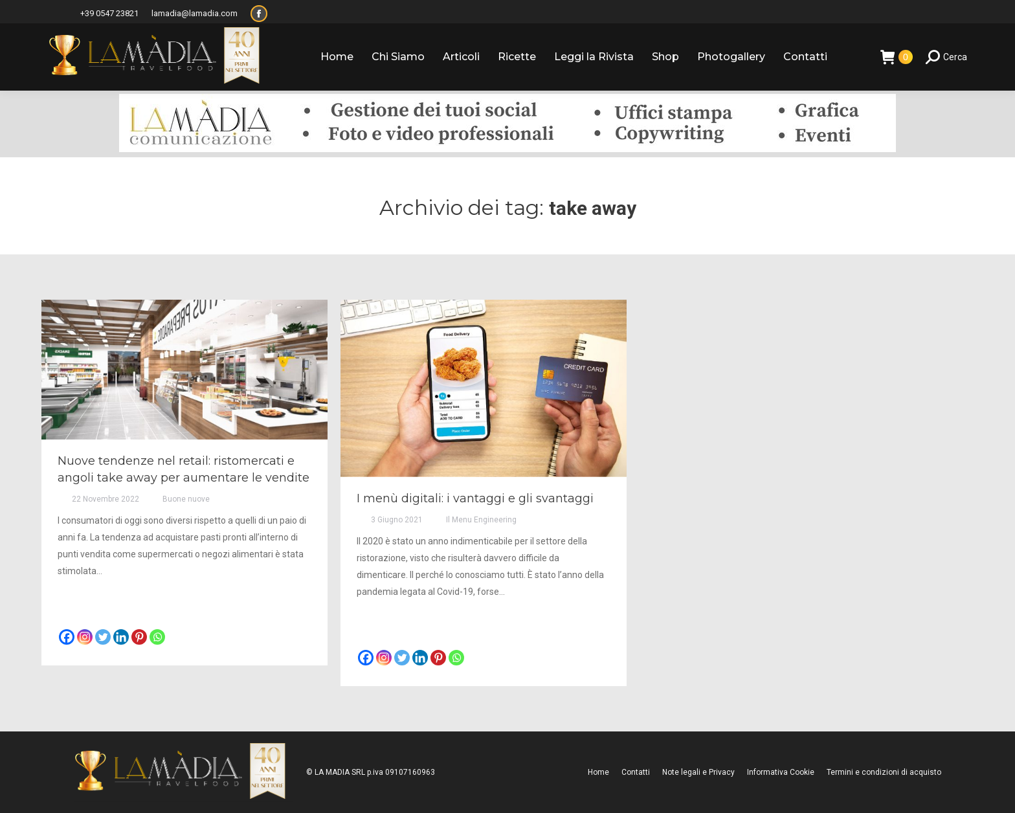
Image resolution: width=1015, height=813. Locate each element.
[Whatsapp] (157, 637)
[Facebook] (66, 637)
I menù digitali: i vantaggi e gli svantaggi (475, 498)
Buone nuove (186, 499)
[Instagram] (85, 637)
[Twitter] (103, 637)
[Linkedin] (121, 637)
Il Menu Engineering (481, 519)
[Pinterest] (139, 637)
